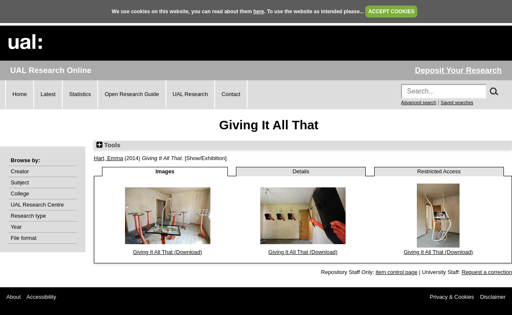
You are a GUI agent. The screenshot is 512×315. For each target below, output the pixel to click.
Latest (48, 94)
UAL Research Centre (37, 204)
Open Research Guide (132, 94)
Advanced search (418, 102)
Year (16, 227)
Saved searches (457, 102)
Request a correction (487, 272)
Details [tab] (301, 171)
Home (19, 94)
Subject (20, 182)
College (20, 193)
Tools (108, 145)
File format (23, 238)
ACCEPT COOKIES (391, 12)
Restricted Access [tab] (439, 171)
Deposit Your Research (458, 70)
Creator (20, 171)
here (258, 12)
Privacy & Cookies (452, 297)
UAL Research (190, 94)
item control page (396, 272)
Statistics (80, 94)
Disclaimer (493, 297)
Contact (230, 94)
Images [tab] (165, 171)
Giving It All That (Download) (167, 252)
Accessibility (41, 297)
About (13, 297)
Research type (28, 216)
